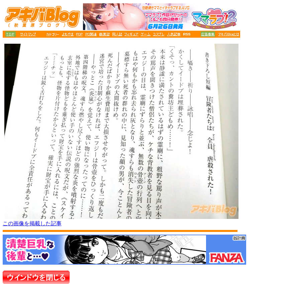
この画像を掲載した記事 (32, 223)
